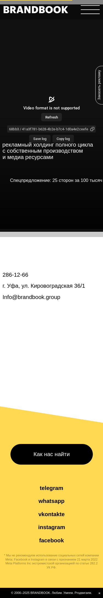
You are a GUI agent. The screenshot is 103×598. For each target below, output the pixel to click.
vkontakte (51, 514)
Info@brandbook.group (31, 297)
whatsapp (51, 501)
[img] (36, 9)
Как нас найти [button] (52, 454)
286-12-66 (15, 274)
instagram (51, 527)
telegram (51, 488)
